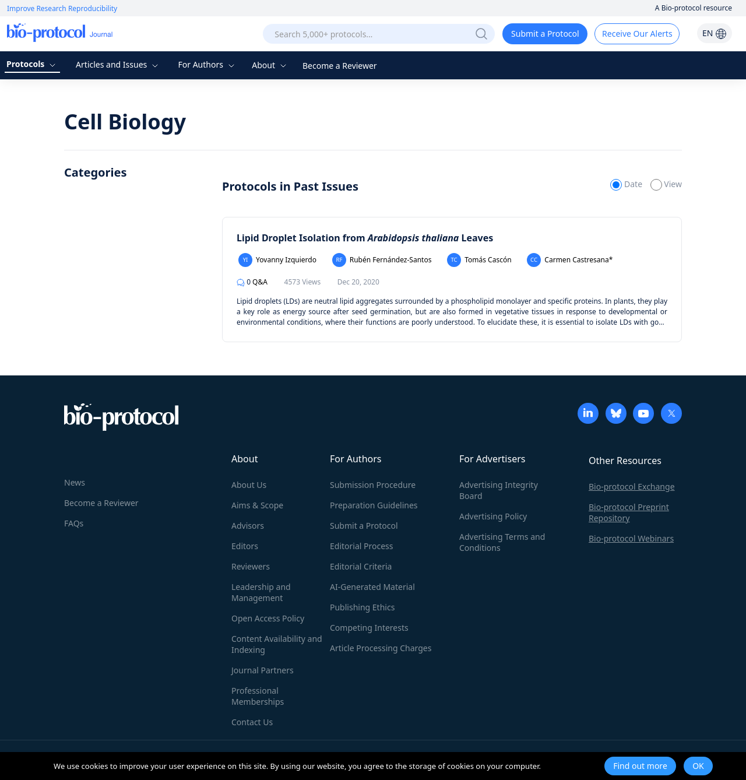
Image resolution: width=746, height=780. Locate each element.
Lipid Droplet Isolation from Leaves (365, 237)
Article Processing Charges (380, 647)
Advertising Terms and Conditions (502, 542)
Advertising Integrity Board (498, 490)
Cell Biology (125, 121)
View (666, 183)
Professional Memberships (257, 696)
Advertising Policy (493, 516)
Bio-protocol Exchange (632, 486)
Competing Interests (369, 627)
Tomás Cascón (479, 260)
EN (714, 32)
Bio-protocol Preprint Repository (629, 512)
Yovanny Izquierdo (277, 260)
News (74, 482)
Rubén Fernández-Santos (382, 260)
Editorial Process (361, 545)
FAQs (73, 523)
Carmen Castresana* (570, 260)
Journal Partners (262, 670)
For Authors (207, 64)
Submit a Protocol (545, 33)
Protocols (32, 63)
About (270, 65)
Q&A (252, 282)
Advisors (247, 525)
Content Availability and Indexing (276, 644)
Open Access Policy (267, 618)
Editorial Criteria (361, 566)
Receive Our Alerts (637, 33)
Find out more (640, 765)
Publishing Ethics (362, 607)
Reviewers (250, 566)
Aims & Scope (257, 505)
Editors (244, 545)
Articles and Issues (118, 64)
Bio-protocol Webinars (631, 538)
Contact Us (252, 722)
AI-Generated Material (372, 586)
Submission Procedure (373, 484)
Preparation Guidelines (374, 505)
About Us (248, 484)
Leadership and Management (261, 592)
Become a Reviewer (339, 65)
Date (627, 183)
